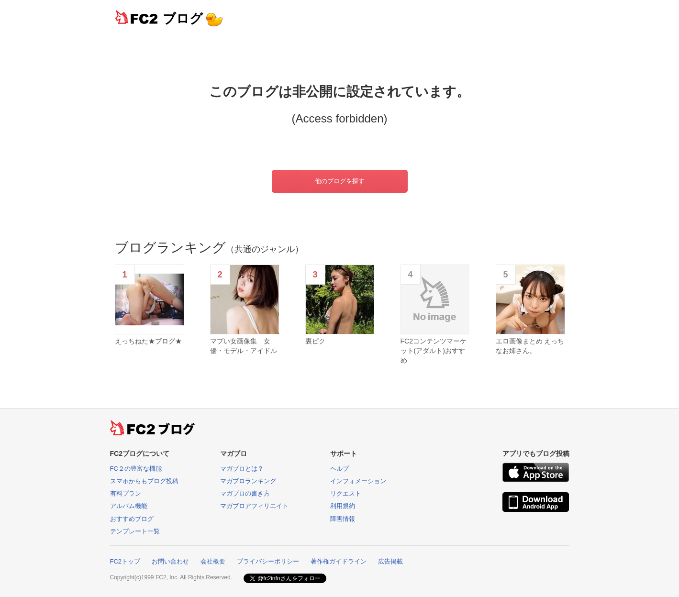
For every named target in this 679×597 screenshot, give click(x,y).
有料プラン (125, 493)
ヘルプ (339, 468)
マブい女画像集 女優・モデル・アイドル (243, 345)
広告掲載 (390, 561)
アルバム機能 (128, 505)
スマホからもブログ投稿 (144, 481)
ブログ (183, 18)
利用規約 (342, 505)
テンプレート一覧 (135, 531)
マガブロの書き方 (245, 493)
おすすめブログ (132, 518)
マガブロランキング (248, 481)
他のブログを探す (340, 181)
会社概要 (212, 561)
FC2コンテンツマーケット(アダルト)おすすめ (434, 350)
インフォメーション (358, 481)
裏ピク (315, 341)
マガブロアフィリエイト (254, 505)
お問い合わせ (170, 561)
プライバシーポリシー (268, 561)
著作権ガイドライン (339, 561)
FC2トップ (125, 561)
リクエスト (345, 493)
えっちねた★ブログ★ (148, 341)
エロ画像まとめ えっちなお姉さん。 (530, 345)
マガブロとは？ (242, 468)
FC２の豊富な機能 (136, 468)
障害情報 (342, 518)
